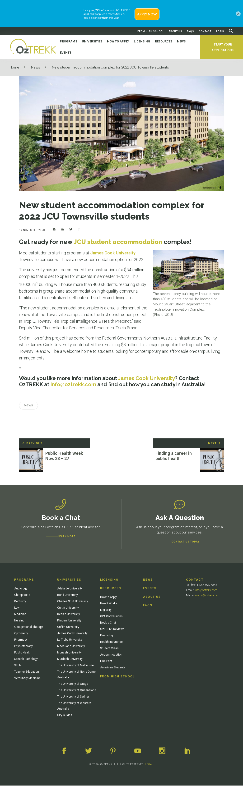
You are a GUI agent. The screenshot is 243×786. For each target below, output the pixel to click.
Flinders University (69, 621)
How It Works (108, 604)
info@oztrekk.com (206, 590)
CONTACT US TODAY (185, 542)
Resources (110, 588)
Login (220, 31)
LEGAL (149, 764)
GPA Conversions (111, 616)
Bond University (67, 595)
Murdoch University (70, 659)
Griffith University (68, 627)
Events (150, 588)
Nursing (19, 621)
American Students (113, 668)
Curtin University (68, 608)
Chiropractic (22, 595)
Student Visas (109, 648)
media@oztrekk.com (207, 596)
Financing (106, 636)
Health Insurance (111, 642)
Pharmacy (21, 640)
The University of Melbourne (75, 665)
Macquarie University (71, 646)
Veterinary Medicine (27, 678)
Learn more (66, 537)
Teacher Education (26, 672)
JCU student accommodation (118, 241)
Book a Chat (108, 623)
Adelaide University (70, 589)
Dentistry (20, 601)
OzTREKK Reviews (112, 629)
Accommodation (111, 655)
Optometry (21, 633)
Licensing (109, 580)
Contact (205, 31)
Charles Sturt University (72, 601)
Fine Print (106, 661)
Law (16, 608)
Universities (69, 580)
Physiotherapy (23, 646)
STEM (18, 665)
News (35, 67)
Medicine (20, 614)
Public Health (22, 653)
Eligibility (106, 610)
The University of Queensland (76, 690)
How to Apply (108, 597)
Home (14, 67)
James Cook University (113, 252)
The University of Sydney (73, 697)
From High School (150, 31)
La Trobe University (69, 640)
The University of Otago (72, 684)
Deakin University (68, 614)
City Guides (64, 715)
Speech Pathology (26, 659)
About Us (175, 31)
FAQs (190, 31)
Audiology (20, 589)
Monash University (69, 653)
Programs (24, 580)
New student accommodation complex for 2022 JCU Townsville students (110, 67)
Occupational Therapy (28, 627)
